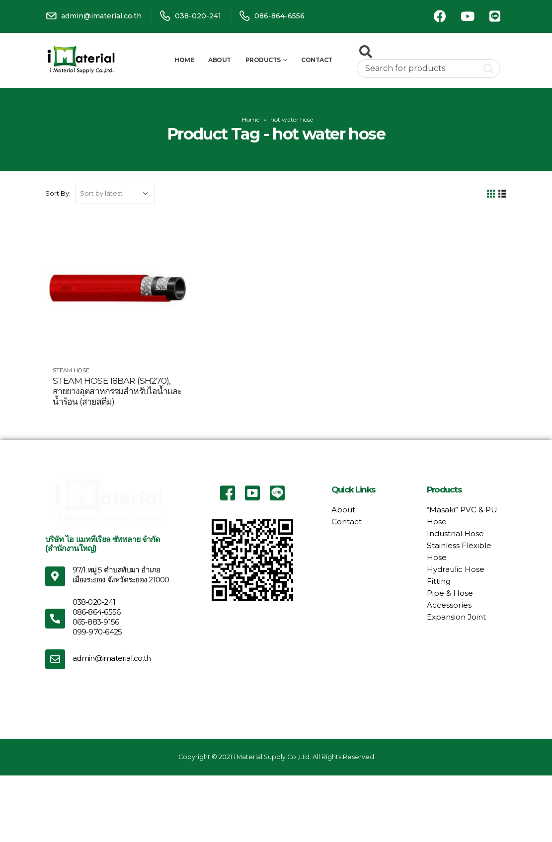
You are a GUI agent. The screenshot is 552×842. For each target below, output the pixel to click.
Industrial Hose (455, 533)
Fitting (439, 581)
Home (184, 60)
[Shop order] (115, 193)
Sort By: (58, 193)
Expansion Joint (456, 617)
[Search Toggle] (366, 51)
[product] (117, 288)
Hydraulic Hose (455, 569)
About (219, 60)
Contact (316, 60)
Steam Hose (71, 370)
